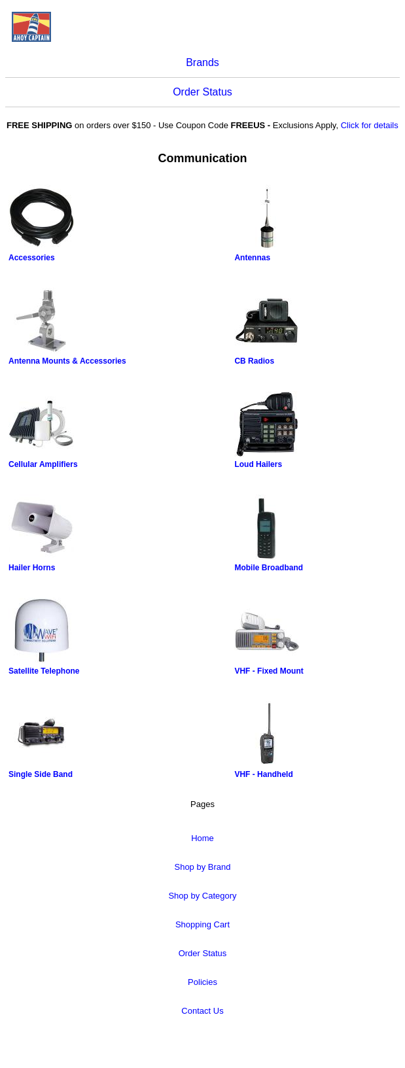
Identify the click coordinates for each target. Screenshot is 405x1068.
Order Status (202, 91)
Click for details (369, 125)
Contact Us (202, 1011)
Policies (202, 982)
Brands (202, 62)
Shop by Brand (202, 867)
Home (202, 838)
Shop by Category (202, 896)
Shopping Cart (202, 924)
